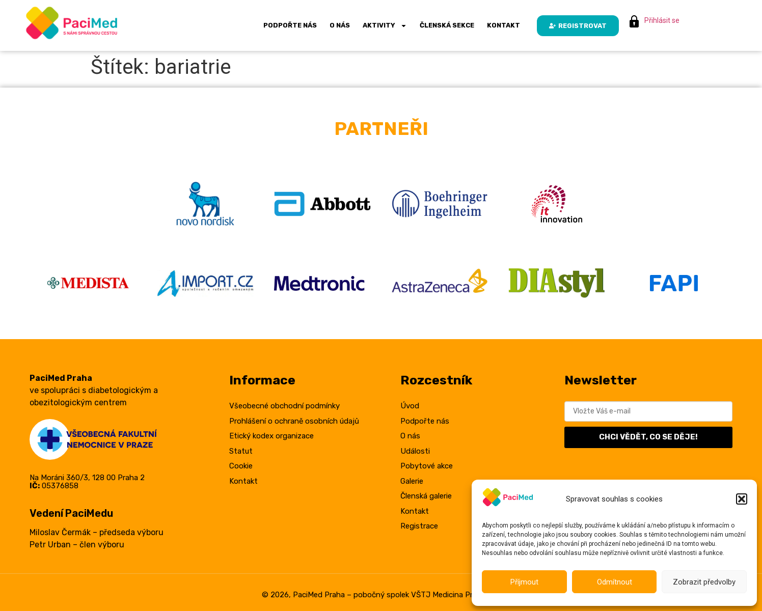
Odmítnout (614, 582)
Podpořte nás (290, 25)
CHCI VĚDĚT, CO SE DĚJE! (648, 436)
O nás (340, 25)
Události (415, 451)
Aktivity (385, 25)
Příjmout (524, 582)
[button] (742, 499)
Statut (241, 451)
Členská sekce (447, 25)
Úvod (409, 405)
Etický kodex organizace (271, 435)
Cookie (241, 465)
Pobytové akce (426, 465)
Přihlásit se (661, 20)
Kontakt (503, 25)
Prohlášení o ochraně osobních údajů (294, 421)
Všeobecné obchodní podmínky (284, 405)
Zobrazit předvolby (704, 582)
